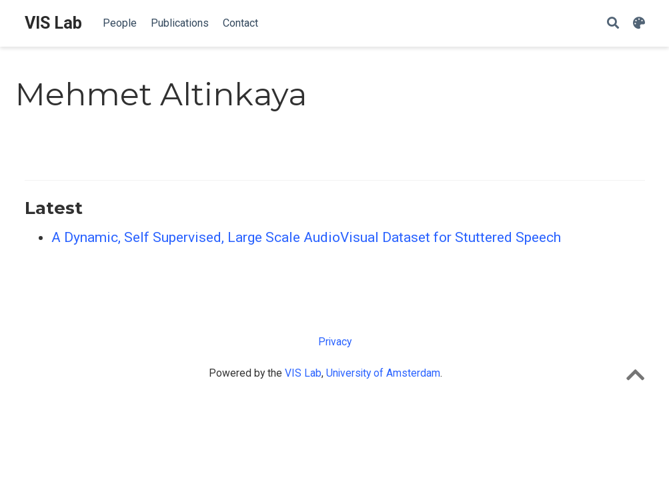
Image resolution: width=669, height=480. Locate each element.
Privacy (335, 341)
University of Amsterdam (383, 373)
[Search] (613, 23)
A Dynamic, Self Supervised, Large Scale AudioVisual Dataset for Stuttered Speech (306, 237)
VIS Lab (53, 23)
